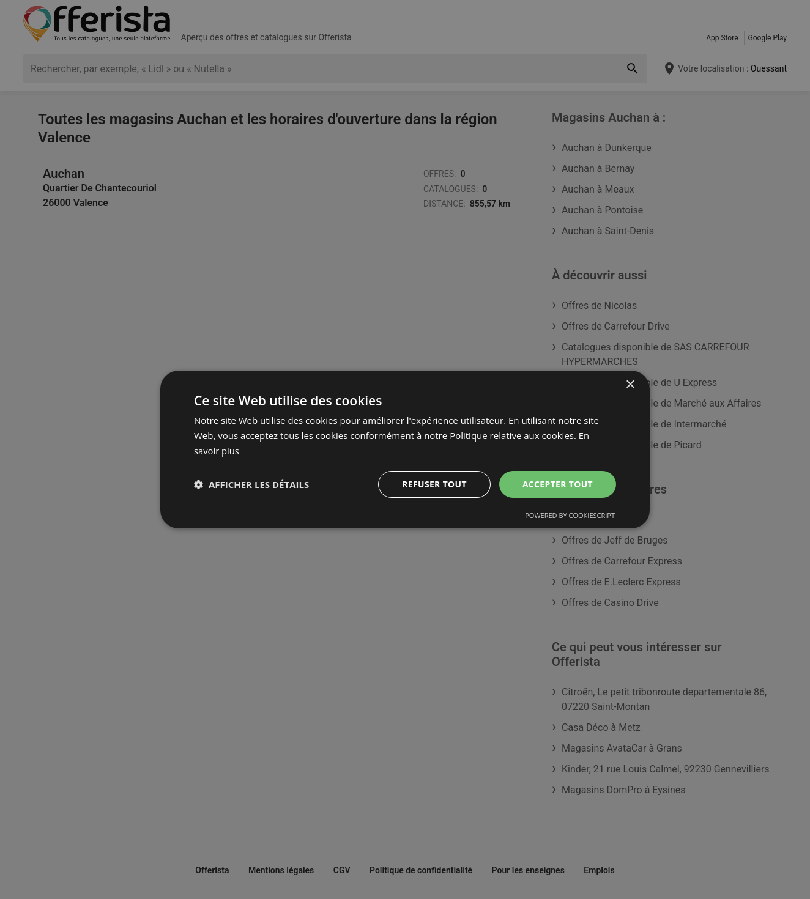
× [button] (629, 385)
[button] (251, 484)
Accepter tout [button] (557, 483)
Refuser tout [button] (433, 483)
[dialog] (405, 449)
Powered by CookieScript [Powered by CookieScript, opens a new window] (570, 515)
